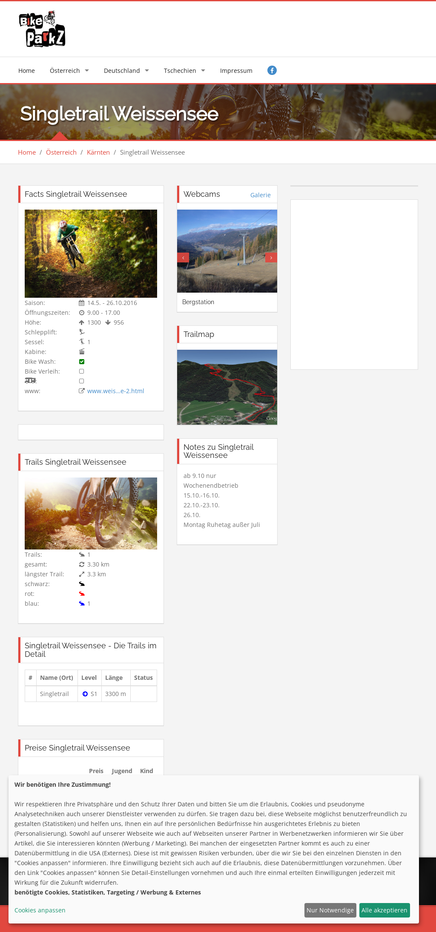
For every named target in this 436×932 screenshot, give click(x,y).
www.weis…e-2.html (115, 391)
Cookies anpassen (40, 910)
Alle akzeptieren (384, 910)
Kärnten (98, 152)
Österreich (65, 70)
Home (26, 70)
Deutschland (122, 70)
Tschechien (180, 70)
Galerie (260, 195)
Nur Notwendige (330, 910)
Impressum (236, 70)
